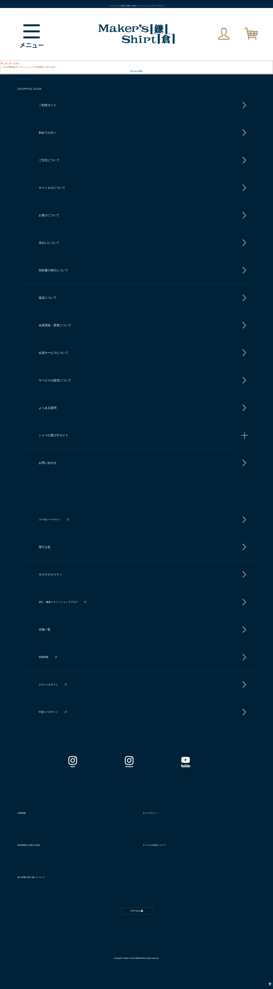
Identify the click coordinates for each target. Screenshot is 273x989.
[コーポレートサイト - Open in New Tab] (140, 519)
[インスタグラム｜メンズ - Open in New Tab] (73, 766)
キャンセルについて (52, 188)
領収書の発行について (53, 270)
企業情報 (21, 813)
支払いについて (49, 243)
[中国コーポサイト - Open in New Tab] (140, 712)
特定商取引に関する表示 (28, 845)
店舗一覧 (44, 629)
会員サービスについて (53, 353)
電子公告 (44, 547)
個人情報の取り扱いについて (31, 877)
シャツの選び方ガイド (53, 435)
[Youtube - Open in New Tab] (185, 766)
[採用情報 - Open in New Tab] (140, 657)
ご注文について (49, 160)
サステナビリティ (50, 574)
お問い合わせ (47, 463)
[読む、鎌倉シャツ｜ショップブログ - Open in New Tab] (140, 602)
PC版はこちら (136, 911)
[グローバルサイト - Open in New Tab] (140, 685)
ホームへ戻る (136, 71)
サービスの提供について (55, 380)
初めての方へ (47, 133)
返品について (47, 298)
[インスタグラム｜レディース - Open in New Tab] (129, 766)
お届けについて (49, 215)
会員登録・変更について (55, 325)
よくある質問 (47, 408)
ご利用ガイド (47, 105)
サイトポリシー (150, 813)
